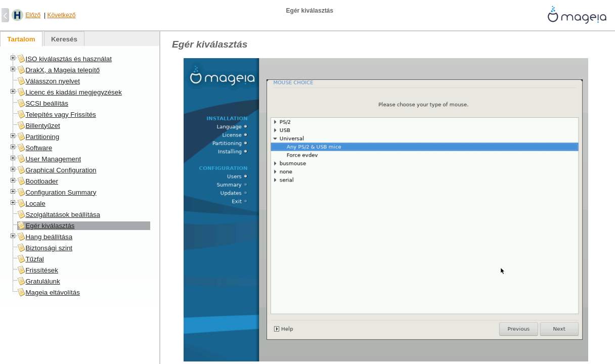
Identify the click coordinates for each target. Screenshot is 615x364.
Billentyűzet (42, 125)
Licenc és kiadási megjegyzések (73, 92)
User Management (53, 159)
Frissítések (41, 270)
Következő (61, 15)
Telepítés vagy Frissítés (60, 114)
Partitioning (42, 137)
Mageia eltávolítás (52, 292)
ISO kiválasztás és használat (68, 59)
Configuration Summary (60, 192)
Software (38, 148)
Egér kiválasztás (49, 226)
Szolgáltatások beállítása (62, 214)
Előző (32, 15)
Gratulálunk (42, 281)
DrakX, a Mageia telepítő (62, 70)
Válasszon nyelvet (52, 81)
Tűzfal (34, 259)
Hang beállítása (48, 237)
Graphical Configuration (60, 170)
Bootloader (41, 181)
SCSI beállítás (46, 103)
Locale (35, 203)
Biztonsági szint (48, 248)
